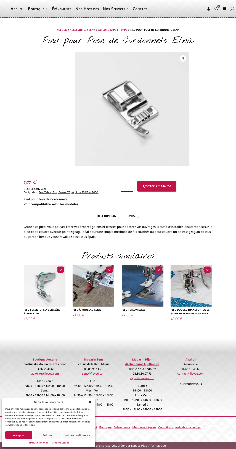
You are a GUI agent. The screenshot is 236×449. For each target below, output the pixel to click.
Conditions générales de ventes (179, 427)
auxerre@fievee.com (45, 373)
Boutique (36, 8)
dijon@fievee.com (142, 378)
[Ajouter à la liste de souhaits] (60, 270)
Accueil (17, 8)
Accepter (18, 435)
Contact (140, 8)
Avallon (190, 359)
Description (106, 216)
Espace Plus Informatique (148, 446)
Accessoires (78, 30)
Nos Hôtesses (87, 8)
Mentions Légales (60, 442)
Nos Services (114, 8)
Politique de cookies (38, 442)
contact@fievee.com (191, 373)
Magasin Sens (93, 359)
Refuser (47, 435)
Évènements (61, 8)
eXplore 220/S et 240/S (112, 30)
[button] (90, 402)
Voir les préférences (77, 435)
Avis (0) (133, 216)
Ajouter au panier (157, 186)
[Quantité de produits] (127, 186)
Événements (122, 427)
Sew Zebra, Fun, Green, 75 (54, 192)
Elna (92, 30)
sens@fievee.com (93, 373)
